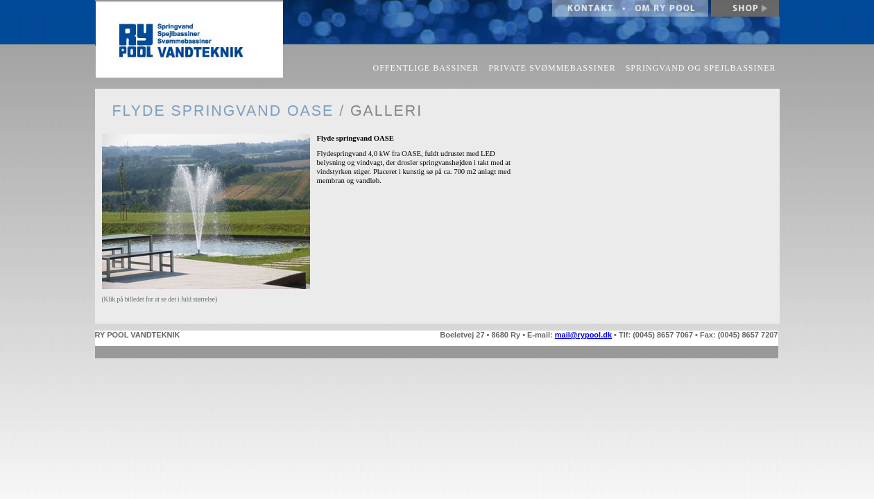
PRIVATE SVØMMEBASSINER (551, 68)
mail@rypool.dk (583, 335)
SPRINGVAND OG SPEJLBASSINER (701, 68)
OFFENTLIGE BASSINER (426, 68)
